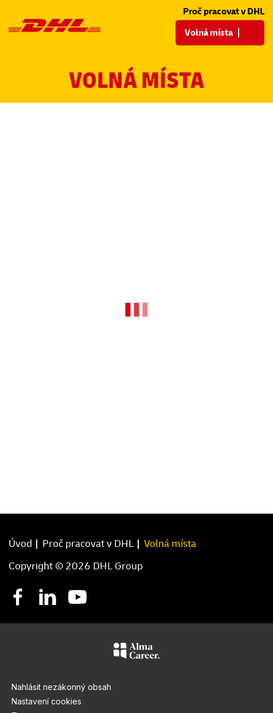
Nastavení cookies (46, 701)
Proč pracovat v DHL (223, 11)
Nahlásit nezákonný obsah (61, 687)
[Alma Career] (136, 652)
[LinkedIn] (47, 596)
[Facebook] (18, 596)
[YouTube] (77, 596)
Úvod (20, 543)
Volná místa (170, 543)
